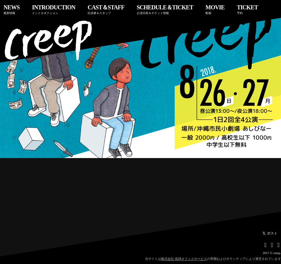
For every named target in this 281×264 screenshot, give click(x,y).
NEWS (12, 9)
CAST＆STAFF (106, 9)
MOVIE (215, 9)
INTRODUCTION (53, 9)
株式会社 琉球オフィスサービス (184, 258)
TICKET (247, 9)
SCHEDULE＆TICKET (165, 9)
